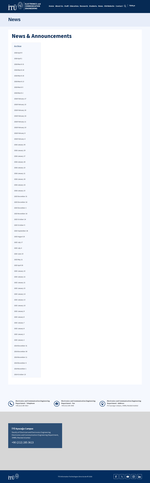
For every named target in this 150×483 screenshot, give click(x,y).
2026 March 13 (19, 81)
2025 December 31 (20, 196)
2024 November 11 (20, 357)
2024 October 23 (20, 374)
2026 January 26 (19, 162)
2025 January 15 (19, 288)
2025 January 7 (19, 323)
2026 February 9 (19, 133)
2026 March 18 (19, 76)
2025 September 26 (21, 231)
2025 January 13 (19, 300)
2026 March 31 (19, 64)
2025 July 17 (18, 242)
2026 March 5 (18, 87)
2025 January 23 (19, 271)
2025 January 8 (19, 317)
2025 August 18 (19, 237)
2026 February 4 (19, 139)
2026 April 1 (18, 58)
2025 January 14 (19, 294)
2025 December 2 (20, 208)
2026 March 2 (18, 93)
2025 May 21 (18, 259)
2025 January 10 (19, 305)
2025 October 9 (19, 225)
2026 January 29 (19, 150)
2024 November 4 (20, 363)
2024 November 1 (20, 369)
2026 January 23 (19, 168)
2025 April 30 (18, 265)
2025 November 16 (20, 214)
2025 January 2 (19, 340)
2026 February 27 (20, 99)
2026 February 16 (20, 116)
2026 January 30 (19, 145)
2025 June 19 (18, 254)
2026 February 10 (20, 127)
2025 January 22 (19, 277)
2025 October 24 (20, 219)
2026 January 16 (19, 185)
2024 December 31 (20, 346)
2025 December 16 (20, 202)
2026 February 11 (20, 122)
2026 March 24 (19, 70)
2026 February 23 (20, 104)
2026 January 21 (19, 173)
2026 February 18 (20, 110)
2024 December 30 (20, 351)
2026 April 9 (18, 53)
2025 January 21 (19, 282)
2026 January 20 (19, 179)
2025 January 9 (19, 311)
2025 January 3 (19, 334)
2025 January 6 (19, 328)
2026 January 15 (19, 191)
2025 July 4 (18, 248)
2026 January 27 (19, 156)
